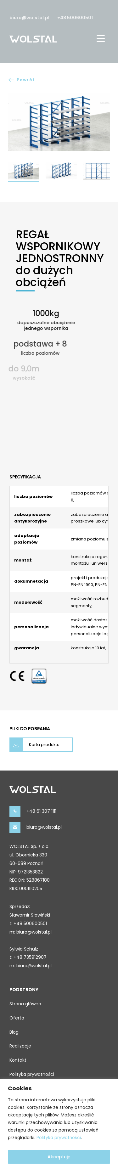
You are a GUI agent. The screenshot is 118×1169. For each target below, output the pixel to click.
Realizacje (20, 1046)
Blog (14, 1032)
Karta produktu (44, 745)
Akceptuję (59, 1157)
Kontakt (17, 1060)
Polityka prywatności (59, 1138)
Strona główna (25, 1004)
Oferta (16, 1018)
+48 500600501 (75, 17)
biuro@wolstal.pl (29, 17)
